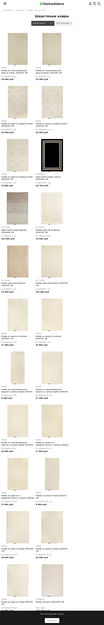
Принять (52, 620)
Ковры (30, 10)
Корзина (94, 3)
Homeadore (8, 10)
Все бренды (64, 23)
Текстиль (20, 10)
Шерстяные (43, 23)
